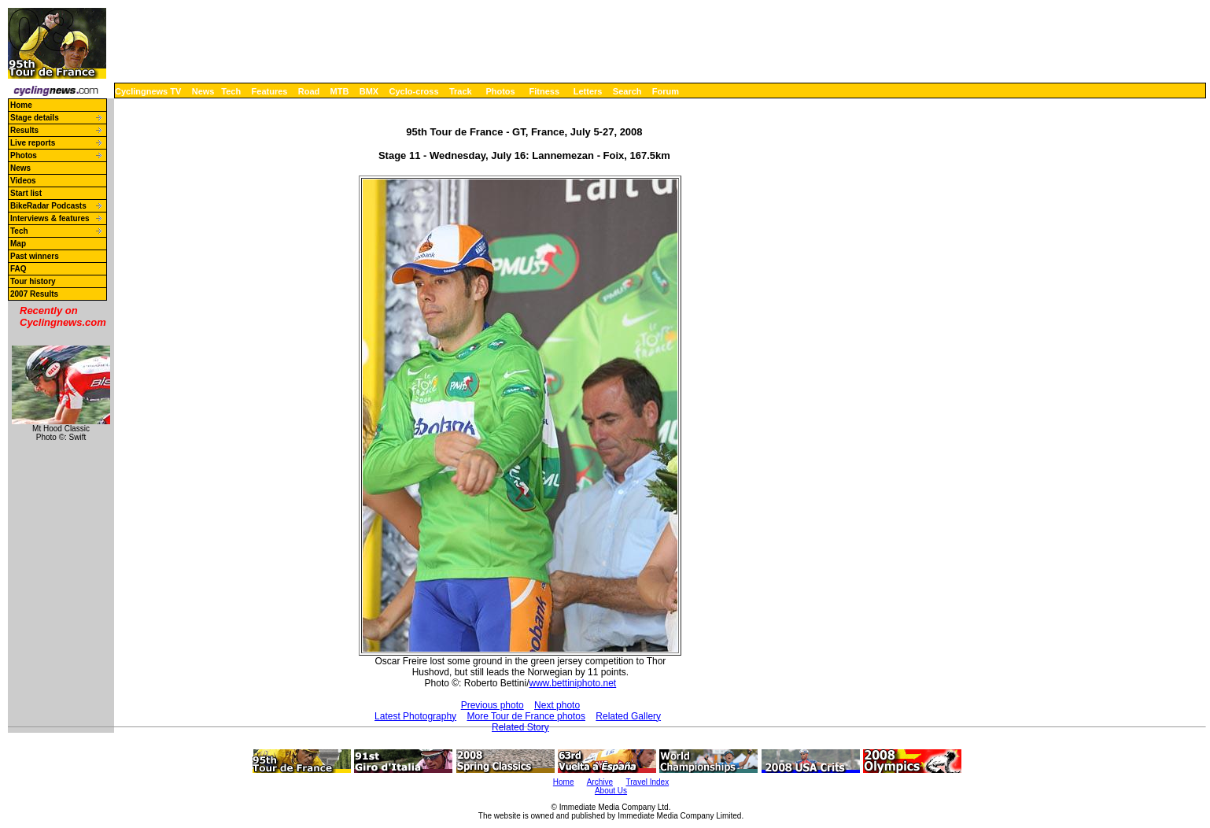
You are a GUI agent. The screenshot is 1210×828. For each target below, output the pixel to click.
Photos (500, 91)
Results (24, 130)
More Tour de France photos (526, 716)
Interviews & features (50, 218)
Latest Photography (415, 716)
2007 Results (34, 294)
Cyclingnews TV (148, 91)
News (203, 91)
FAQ (18, 268)
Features (270, 91)
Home (21, 105)
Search (627, 91)
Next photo (557, 705)
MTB (339, 91)
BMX (369, 91)
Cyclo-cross (414, 91)
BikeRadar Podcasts (48, 205)
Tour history (33, 281)
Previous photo (492, 705)
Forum (665, 91)
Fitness (544, 91)
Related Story (520, 727)
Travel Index (648, 782)
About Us (611, 790)
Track (460, 91)
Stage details (34, 117)
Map (18, 243)
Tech (231, 91)
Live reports (32, 143)
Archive (600, 782)
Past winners (34, 256)
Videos (23, 180)
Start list (26, 193)
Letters (588, 91)
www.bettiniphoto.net (572, 683)
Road (309, 91)
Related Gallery (628, 716)
